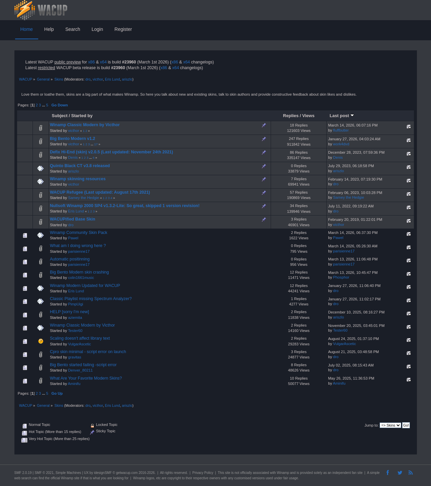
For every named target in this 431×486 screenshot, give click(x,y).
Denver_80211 (80, 370)
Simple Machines (68, 473)
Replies (291, 115)
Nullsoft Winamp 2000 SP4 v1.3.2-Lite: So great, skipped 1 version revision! (125, 205)
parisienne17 (79, 251)
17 (96, 144)
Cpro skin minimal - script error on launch (88, 351)
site (227, 473)
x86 (91, 62)
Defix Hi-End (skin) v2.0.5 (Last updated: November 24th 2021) (111, 152)
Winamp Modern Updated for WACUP (85, 285)
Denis (73, 157)
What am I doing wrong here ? (78, 245)
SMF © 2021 (44, 473)
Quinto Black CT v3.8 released (80, 165)
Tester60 (75, 331)
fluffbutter (341, 130)
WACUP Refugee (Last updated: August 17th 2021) (100, 192)
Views (308, 115)
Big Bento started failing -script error (83, 364)
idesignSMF (103, 473)
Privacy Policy (202, 473)
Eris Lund (112, 79)
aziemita (75, 317)
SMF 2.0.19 (23, 473)
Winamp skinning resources (78, 179)
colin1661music (81, 278)
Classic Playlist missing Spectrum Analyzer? (91, 298)
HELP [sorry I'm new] (69, 311)
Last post (342, 115)
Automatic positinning (70, 259)
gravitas (74, 357)
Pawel (73, 238)
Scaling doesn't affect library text (80, 338)
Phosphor (341, 277)
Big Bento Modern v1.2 (72, 138)
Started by (82, 115)
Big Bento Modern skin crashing (79, 272)
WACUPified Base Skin (72, 219)
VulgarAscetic (79, 344)
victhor (98, 79)
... (44, 105)
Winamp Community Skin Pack (78, 232)
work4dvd (341, 144)
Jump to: (372, 425)
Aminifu (74, 384)
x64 (103, 62)
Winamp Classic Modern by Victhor (85, 125)
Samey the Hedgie (83, 198)
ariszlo (127, 79)
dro (88, 79)
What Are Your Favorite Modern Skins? (86, 378)
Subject (59, 115)
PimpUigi (75, 304)
